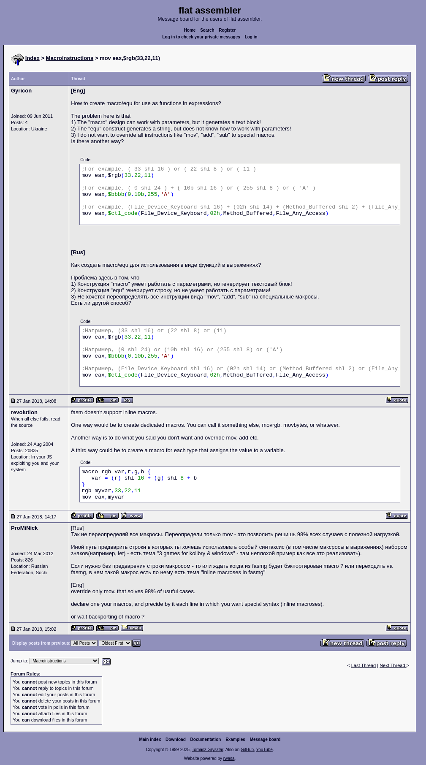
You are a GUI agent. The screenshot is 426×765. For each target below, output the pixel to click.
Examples (235, 739)
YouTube (264, 749)
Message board (265, 739)
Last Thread (363, 665)
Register (227, 30)
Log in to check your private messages (201, 37)
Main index (150, 739)
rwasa (229, 758)
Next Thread (393, 665)
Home (190, 30)
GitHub (247, 749)
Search (207, 30)
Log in (251, 37)
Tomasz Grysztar (207, 749)
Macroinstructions (70, 58)
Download (176, 739)
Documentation (205, 739)
